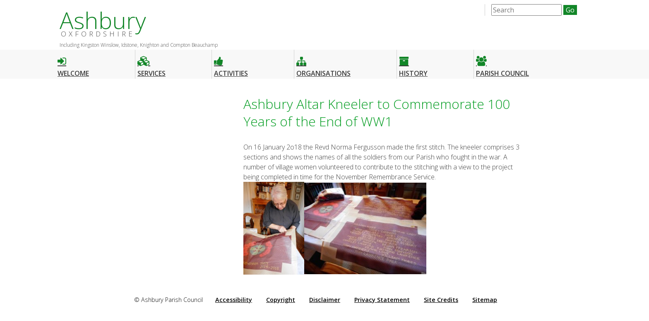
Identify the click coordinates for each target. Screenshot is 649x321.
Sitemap (484, 300)
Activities (231, 63)
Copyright (280, 300)
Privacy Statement (382, 300)
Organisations (323, 63)
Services (151, 63)
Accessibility (233, 300)
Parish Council (502, 63)
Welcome (73, 63)
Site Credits (441, 300)
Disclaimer (324, 300)
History (413, 63)
